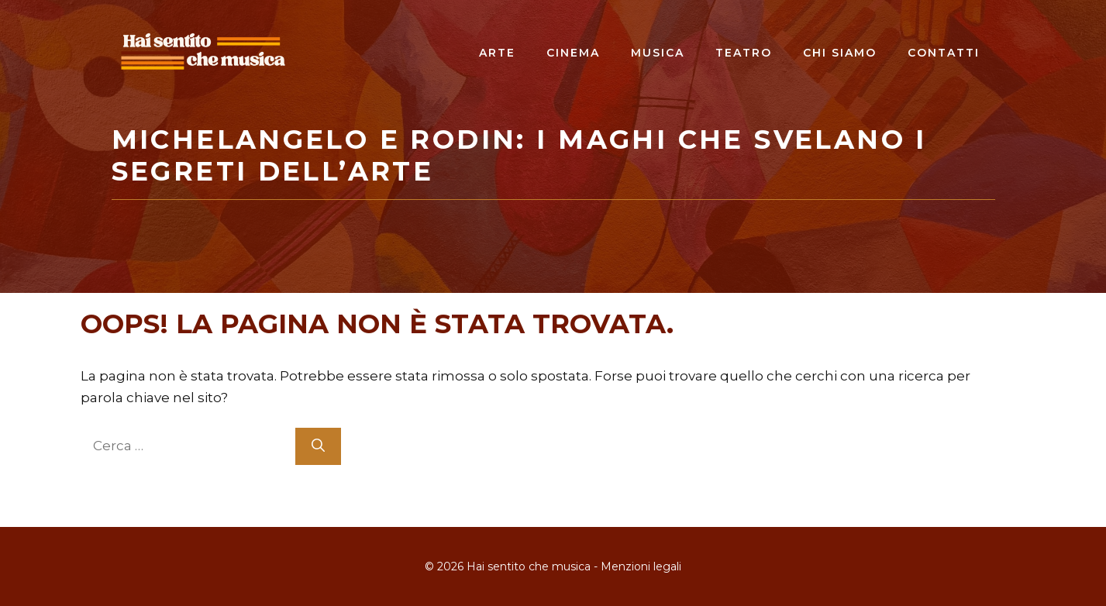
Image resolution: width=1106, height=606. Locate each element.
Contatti (944, 53)
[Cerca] (318, 446)
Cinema (573, 53)
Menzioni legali (641, 566)
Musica (657, 53)
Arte (497, 53)
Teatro (743, 53)
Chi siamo (840, 53)
